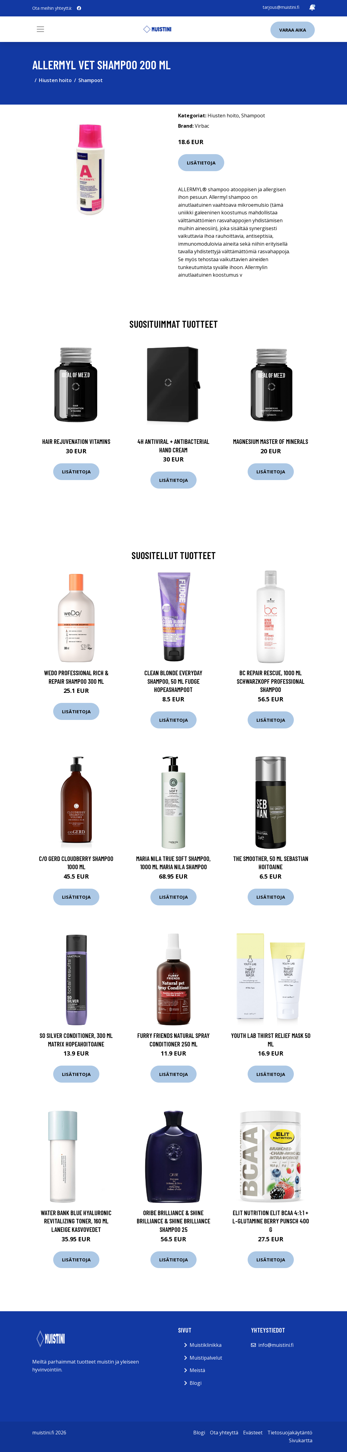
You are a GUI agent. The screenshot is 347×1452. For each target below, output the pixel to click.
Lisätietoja (201, 163)
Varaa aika (292, 30)
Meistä (197, 1370)
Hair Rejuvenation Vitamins (76, 441)
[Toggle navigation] (40, 29)
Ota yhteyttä (224, 1432)
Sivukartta (300, 1440)
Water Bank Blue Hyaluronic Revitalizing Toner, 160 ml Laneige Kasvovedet (76, 1221)
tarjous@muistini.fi (281, 7)
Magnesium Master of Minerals (270, 441)
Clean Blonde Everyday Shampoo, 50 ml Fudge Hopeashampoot (173, 681)
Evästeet (253, 1432)
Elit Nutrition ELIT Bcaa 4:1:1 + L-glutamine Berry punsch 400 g (270, 1221)
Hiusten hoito (55, 80)
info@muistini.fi (276, 1345)
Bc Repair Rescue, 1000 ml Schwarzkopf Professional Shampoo (270, 681)
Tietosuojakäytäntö (289, 1432)
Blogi (195, 1383)
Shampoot (90, 80)
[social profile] (79, 8)
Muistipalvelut (206, 1357)
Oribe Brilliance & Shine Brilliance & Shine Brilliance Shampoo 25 (173, 1221)
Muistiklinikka (206, 1345)
